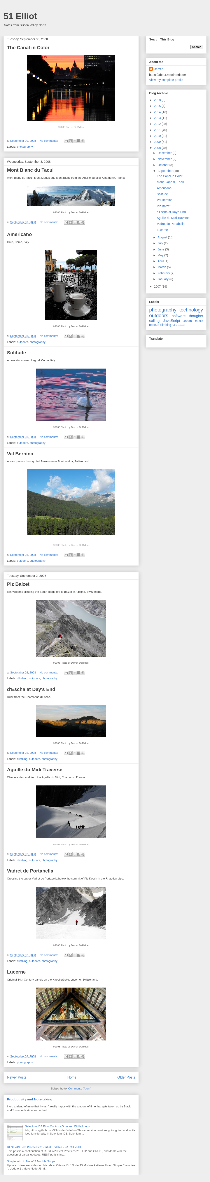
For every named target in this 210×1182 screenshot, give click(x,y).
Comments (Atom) (79, 1088)
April (161, 261)
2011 (158, 130)
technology (191, 310)
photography (25, 146)
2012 (158, 124)
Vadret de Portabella (30, 871)
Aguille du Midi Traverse (34, 769)
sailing (154, 321)
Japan (188, 321)
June (161, 249)
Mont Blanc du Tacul (30, 170)
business (180, 325)
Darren (158, 69)
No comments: (49, 140)
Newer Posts (16, 1077)
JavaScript (171, 321)
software (179, 316)
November (165, 159)
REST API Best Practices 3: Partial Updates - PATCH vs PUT (45, 1147)
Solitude (16, 352)
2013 (158, 118)
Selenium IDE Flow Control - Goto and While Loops (57, 1126)
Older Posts (126, 1077)
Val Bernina (20, 453)
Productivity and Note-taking (29, 1099)
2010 (158, 136)
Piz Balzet (18, 584)
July (161, 243)
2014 (158, 112)
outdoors (22, 342)
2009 (158, 141)
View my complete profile (166, 80)
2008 (158, 148)
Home (72, 1077)
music (199, 321)
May (161, 255)
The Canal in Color (28, 47)
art (173, 325)
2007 (158, 286)
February (164, 273)
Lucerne (16, 972)
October (163, 165)
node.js (154, 325)
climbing (22, 678)
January (163, 279)
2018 (158, 100)
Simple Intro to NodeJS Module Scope (31, 1161)
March (162, 267)
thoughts (196, 316)
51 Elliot (20, 16)
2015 (158, 106)
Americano (19, 234)
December (165, 153)
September (165, 171)
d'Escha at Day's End (31, 689)
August (163, 237)
